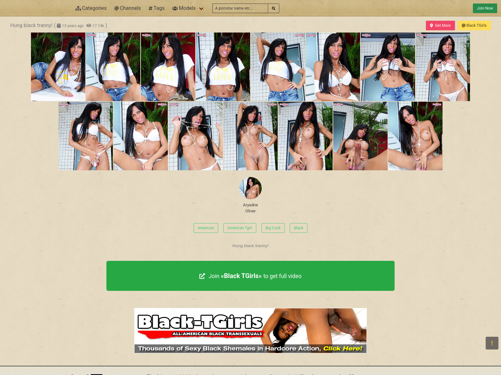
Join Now (485, 8)
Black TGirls (474, 25)
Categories (91, 8)
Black (298, 228)
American (206, 228)
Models (184, 8)
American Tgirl (239, 228)
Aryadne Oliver (250, 195)
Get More (440, 25)
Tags (157, 8)
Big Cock (273, 228)
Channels (127, 8)
